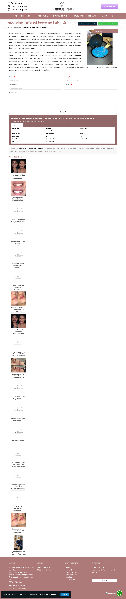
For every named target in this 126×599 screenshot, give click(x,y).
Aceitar (65, 594)
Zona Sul (47, 125)
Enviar (63, 112)
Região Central (16, 125)
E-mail (95, 572)
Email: (67, 77)
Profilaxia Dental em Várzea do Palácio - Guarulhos (18, 398)
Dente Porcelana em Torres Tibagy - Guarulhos (18, 221)
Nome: (12, 77)
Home (14, 16)
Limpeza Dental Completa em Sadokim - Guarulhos (18, 266)
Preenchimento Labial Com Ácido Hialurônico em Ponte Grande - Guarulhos (18, 532)
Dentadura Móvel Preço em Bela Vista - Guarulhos (18, 353)
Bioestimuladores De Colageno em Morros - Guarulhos (18, 553)
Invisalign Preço (18, 440)
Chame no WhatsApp (107, 24)
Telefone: (13, 85)
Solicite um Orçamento (87, 24)
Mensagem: (14, 92)
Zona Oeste (38, 125)
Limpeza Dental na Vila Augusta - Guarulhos (18, 420)
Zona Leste (56, 125)
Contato (92, 16)
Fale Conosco (109, 6)
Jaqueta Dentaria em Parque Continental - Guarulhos (18, 509)
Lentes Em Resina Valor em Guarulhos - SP (18, 331)
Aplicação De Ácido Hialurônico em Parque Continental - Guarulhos (18, 311)
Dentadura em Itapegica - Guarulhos (18, 287)
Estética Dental (60, 16)
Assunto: (68, 85)
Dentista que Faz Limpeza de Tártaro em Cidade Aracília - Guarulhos (18, 488)
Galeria (103, 16)
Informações (70, 579)
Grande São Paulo (68, 125)
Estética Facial (42, 16)
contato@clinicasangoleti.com (21, 574)
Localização (77, 16)
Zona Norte (28, 125)
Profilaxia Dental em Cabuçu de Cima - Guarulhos (18, 464)
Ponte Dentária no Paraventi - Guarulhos (18, 243)
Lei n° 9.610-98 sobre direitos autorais (50, 151)
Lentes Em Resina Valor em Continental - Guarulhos (18, 177)
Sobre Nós (25, 16)
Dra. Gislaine (15, 3)
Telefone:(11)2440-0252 (18, 572)
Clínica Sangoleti (17, 6)
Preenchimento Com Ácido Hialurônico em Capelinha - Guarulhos (18, 377)
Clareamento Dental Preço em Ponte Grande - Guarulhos (18, 199)
